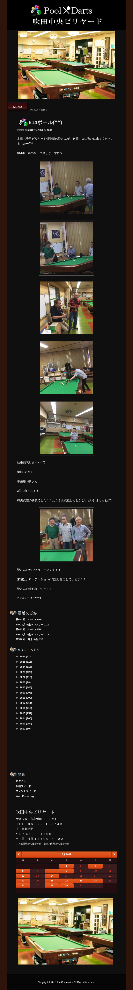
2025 (26, 661)
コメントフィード (26, 791)
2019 (26, 692)
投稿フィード (23, 786)
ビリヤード (36, 597)
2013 (26, 723)
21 (52, 880)
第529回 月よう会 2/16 (29, 639)
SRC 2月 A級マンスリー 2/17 (32, 634)
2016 (26, 708)
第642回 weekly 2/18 (28, 629)
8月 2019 (66, 854)
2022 (26, 677)
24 (95, 880)
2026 (25, 656)
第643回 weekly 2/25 (28, 619)
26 (23, 885)
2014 (26, 718)
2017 (26, 703)
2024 (26, 666)
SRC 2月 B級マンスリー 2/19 (32, 624)
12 (23, 875)
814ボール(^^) (45, 122)
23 (81, 880)
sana (49, 130)
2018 (26, 697)
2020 (26, 687)
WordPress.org (25, 796)
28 (52, 885)
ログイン (21, 781)
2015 (26, 713)
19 (23, 880)
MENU (17, 106)
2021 (25, 682)
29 (66, 885)
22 (66, 880)
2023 (26, 672)
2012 (25, 728)
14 (52, 875)
